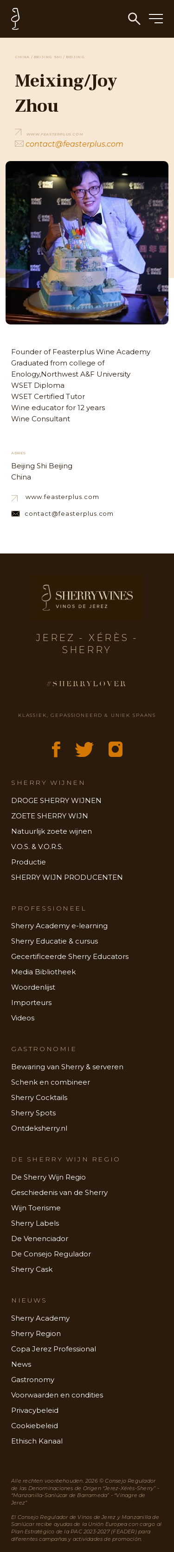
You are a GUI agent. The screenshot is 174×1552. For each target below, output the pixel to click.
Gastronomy (32, 1379)
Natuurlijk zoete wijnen (51, 831)
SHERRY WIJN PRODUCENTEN (67, 877)
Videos (22, 1017)
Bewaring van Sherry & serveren (67, 1066)
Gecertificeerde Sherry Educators (70, 956)
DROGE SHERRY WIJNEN (56, 800)
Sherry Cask (31, 1269)
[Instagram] (115, 749)
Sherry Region (36, 1333)
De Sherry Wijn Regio (48, 1177)
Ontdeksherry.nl (39, 1128)
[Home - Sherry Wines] (92, 19)
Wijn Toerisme (36, 1207)
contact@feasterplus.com (69, 144)
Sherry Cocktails (39, 1097)
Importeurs (31, 1002)
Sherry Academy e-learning (59, 925)
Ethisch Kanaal (37, 1441)
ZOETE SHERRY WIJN (49, 815)
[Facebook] (56, 749)
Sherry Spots (33, 1112)
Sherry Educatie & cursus (54, 941)
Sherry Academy (40, 1318)
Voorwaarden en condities (57, 1394)
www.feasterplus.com (55, 497)
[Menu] (156, 19)
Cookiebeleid (34, 1425)
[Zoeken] (134, 19)
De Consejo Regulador (51, 1253)
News (21, 1364)
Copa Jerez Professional (53, 1348)
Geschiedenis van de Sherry (59, 1192)
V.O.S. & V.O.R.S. (37, 846)
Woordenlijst (33, 987)
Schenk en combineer (50, 1082)
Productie (28, 861)
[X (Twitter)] (84, 749)
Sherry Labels (35, 1223)
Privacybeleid (34, 1410)
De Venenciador (39, 1238)
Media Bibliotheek (43, 971)
